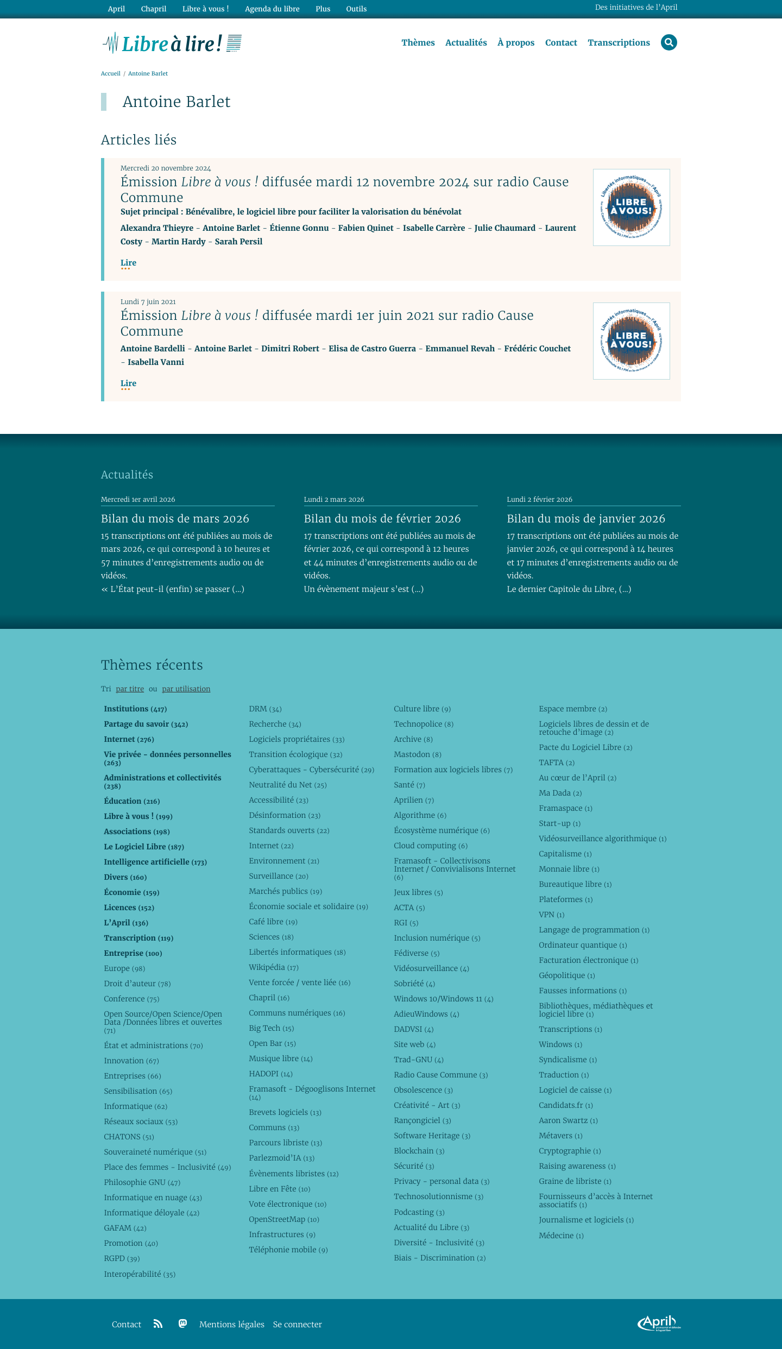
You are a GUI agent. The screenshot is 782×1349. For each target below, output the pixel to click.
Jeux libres (418, 892)
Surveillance (278, 876)
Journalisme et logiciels (586, 1220)
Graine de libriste (575, 1181)
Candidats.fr (566, 1105)
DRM (265, 709)
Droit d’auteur (137, 983)
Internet (271, 845)
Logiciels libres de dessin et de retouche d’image (594, 728)
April (116, 9)
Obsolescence (423, 1090)
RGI (406, 923)
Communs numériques (297, 1013)
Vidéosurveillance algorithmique (602, 838)
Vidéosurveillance (431, 968)
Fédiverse (416, 953)
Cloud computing (431, 845)
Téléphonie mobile (288, 1250)
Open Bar (272, 1043)
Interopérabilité (139, 1274)
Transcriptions (619, 42)
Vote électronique (287, 1204)
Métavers (560, 1135)
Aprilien (414, 800)
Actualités (466, 42)
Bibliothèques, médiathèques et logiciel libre (596, 1010)
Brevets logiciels (285, 1112)
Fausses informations (583, 990)
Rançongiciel (422, 1120)
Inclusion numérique (437, 938)
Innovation (131, 1061)
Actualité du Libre (431, 1227)
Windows (560, 1044)
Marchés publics (285, 891)
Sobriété (414, 983)
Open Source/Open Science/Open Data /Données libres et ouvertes (163, 1022)
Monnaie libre (569, 869)
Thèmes (418, 42)
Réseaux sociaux (141, 1121)
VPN (551, 914)
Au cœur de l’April (577, 778)
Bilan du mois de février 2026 (383, 519)
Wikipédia (274, 967)
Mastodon (418, 754)
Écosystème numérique (442, 830)
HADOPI (271, 1074)
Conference (131, 999)
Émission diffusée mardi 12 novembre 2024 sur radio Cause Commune (345, 190)
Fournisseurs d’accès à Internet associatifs (596, 1200)
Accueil (111, 74)
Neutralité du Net (287, 785)
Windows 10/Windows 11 (443, 999)
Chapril (269, 998)
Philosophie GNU (142, 1182)
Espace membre (573, 709)
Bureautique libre (575, 884)
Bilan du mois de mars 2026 (175, 519)
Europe (124, 968)
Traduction (564, 1075)
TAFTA (557, 762)
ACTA (409, 907)
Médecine (561, 1235)
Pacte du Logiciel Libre (585, 747)
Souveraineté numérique (155, 1152)
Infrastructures (282, 1234)
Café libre (273, 921)
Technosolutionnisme (438, 1196)
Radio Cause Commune (441, 1075)
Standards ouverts (289, 830)
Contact (561, 42)
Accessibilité (278, 800)
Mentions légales (231, 1325)
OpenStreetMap (284, 1219)
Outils (356, 9)
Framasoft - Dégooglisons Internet (312, 1093)
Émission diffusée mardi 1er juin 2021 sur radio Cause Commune (327, 323)
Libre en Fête (279, 1189)
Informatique (135, 1106)
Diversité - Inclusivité (439, 1242)
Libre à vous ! (205, 9)
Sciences (271, 937)
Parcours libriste (285, 1143)
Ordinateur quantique (583, 945)
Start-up (560, 823)
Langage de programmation (594, 930)
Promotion (131, 1243)
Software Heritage (432, 1135)
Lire (128, 263)
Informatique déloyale (151, 1213)
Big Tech (271, 1028)
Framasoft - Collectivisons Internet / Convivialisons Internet (454, 869)
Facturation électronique (588, 960)
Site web (415, 1044)
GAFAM (125, 1228)
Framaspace (565, 808)
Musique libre (281, 1058)
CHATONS (129, 1137)
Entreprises (132, 1076)
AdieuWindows (426, 1014)
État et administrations (153, 1045)
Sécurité (414, 1166)
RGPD (122, 1258)
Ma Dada (560, 793)
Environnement (284, 861)
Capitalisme (565, 854)
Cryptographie (570, 1151)
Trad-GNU (419, 1059)
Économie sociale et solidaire (308, 906)
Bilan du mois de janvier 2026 (586, 519)
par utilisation (186, 689)
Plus (322, 9)
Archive (413, 739)
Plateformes (565, 899)
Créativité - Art (427, 1105)
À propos (515, 42)
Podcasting (419, 1212)
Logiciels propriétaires (296, 739)
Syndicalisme (568, 1059)
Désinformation (284, 815)
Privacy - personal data (441, 1181)
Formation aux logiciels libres (453, 769)
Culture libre (422, 709)
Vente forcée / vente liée (299, 982)
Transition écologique (295, 754)
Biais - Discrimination (439, 1258)
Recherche (275, 724)
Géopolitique (567, 975)
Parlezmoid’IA (281, 1158)
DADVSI (413, 1029)
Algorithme (420, 815)
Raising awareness (577, 1166)
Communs (274, 1127)
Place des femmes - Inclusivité (167, 1167)
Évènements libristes (293, 1173)
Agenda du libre (271, 9)
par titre (130, 689)
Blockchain (419, 1151)
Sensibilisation (138, 1091)
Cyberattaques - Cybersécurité (311, 769)
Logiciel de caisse (575, 1090)
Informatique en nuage (153, 1197)
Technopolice (423, 724)
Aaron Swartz (568, 1120)
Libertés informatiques (297, 952)
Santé (409, 785)
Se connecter (297, 1325)
